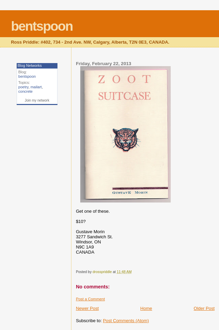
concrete (25, 91)
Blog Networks (30, 65)
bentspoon (41, 26)
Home (146, 308)
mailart (36, 87)
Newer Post (87, 308)
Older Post (204, 308)
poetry (23, 87)
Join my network (37, 100)
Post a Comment (90, 299)
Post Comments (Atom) (126, 320)
